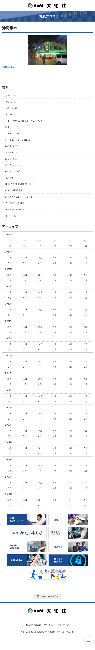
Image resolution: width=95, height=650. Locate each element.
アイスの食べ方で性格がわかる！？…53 (24, 121)
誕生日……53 (11, 127)
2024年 (8, 269)
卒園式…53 (10, 102)
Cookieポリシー (49, 625)
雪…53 (8, 114)
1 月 (85, 246)
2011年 (8, 494)
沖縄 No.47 (11, 108)
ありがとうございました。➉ (18, 197)
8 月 (70, 258)
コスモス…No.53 (13, 133)
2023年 (8, 286)
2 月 (70, 246)
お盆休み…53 (11, 152)
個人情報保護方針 (33, 625)
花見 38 (10, 216)
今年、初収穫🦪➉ (13, 190)
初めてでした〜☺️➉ (14, 209)
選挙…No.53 (11, 159)
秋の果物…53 (11, 146)
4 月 (40, 246)
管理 (5, 87)
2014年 (8, 442)
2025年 (8, 252)
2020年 (8, 338)
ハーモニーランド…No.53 (17, 140)
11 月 (24, 258)
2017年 (8, 390)
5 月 (24, 263)
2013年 (8, 459)
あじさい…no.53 (13, 165)
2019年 (8, 356)
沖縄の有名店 (34, 51)
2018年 (8, 373)
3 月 (55, 246)
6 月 (9, 263)
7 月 (85, 258)
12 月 (9, 258)
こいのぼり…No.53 (14, 203)
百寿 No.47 (10, 178)
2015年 (8, 425)
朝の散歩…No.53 (13, 171)
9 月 (55, 258)
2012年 (8, 477)
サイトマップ (63, 625)
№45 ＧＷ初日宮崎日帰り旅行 (19, 184)
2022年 (8, 304)
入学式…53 (10, 95)
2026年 (8, 234)
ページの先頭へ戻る (49, 596)
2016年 (8, 407)
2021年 (8, 321)
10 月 (40, 258)
